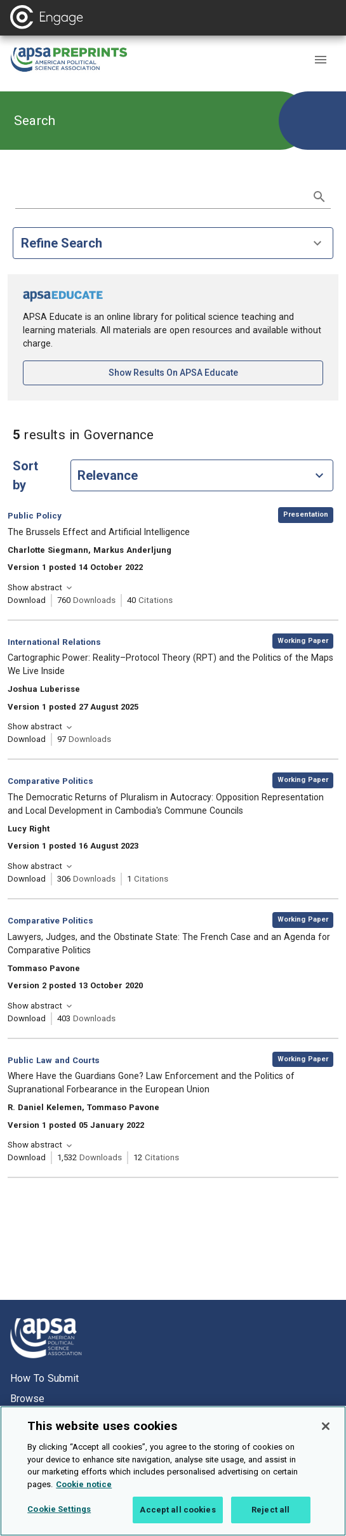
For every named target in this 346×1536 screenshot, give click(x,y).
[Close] (326, 1434)
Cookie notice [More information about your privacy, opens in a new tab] (84, 1491)
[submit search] (319, 196)
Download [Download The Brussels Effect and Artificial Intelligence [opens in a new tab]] (27, 600)
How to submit (44, 1378)
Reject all (270, 1517)
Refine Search (173, 243)
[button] (320, 59)
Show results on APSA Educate (216, 372)
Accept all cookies (177, 1517)
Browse (27, 1399)
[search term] (160, 195)
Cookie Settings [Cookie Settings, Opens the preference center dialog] (59, 1516)
